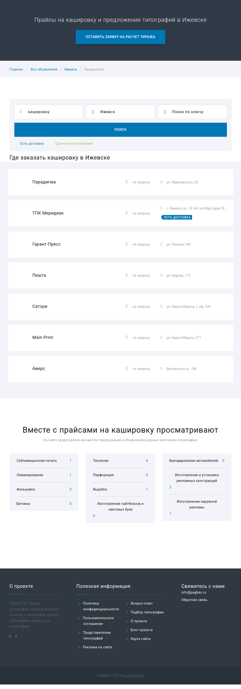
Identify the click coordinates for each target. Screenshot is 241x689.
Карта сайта (141, 643)
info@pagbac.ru (194, 597)
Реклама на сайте (97, 652)
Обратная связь (195, 604)
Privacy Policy (133, 680)
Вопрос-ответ (142, 608)
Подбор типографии (147, 617)
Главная (16, 69)
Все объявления (44, 69)
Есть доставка (32, 143)
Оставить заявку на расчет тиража (120, 36)
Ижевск (70, 69)
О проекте (139, 626)
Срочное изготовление (74, 143)
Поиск (120, 129)
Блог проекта (142, 634)
